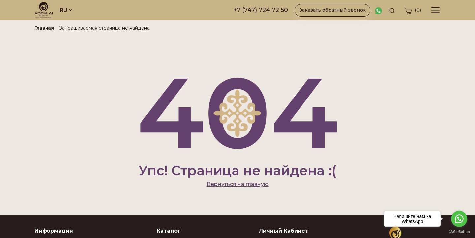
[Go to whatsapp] (459, 219)
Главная (44, 28)
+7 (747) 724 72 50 (261, 10)
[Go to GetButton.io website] (459, 231)
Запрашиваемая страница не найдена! (105, 28)
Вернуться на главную (238, 184)
